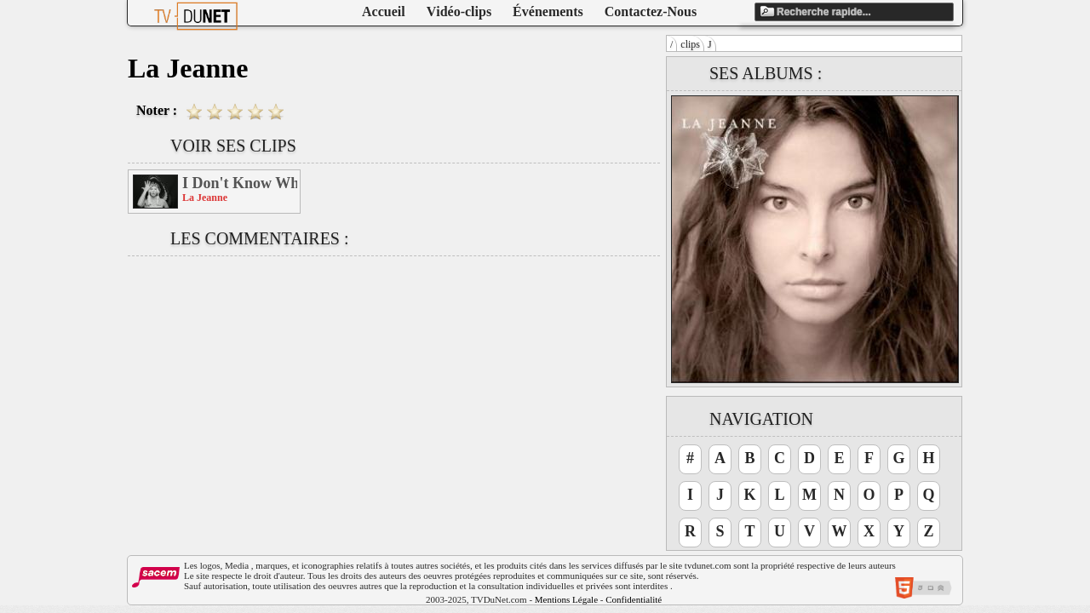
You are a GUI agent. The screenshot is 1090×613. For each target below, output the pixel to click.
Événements (548, 11)
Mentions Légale (566, 599)
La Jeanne (204, 197)
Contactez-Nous (651, 11)
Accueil (383, 11)
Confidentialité (633, 599)
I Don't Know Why (239, 183)
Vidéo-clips (459, 11)
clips (690, 44)
